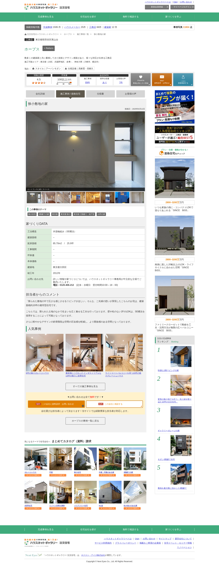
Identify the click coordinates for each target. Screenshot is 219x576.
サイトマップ (165, 538)
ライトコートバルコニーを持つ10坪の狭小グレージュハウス (124, 373)
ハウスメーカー (72, 27)
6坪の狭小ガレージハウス (44, 372)
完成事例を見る (46, 16)
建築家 (107, 27)
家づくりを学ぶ (173, 16)
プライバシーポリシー (125, 543)
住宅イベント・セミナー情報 (178, 543)
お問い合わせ (186, 2)
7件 (121, 82)
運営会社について (183, 538)
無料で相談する (131, 16)
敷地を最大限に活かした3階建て (172, 488)
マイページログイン (182, 7)
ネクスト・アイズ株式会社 (93, 555)
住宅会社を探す (88, 16)
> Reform (48, 48)
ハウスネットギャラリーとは (158, 2)
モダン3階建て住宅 (166, 459)
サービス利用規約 (103, 543)
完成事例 (47, 27)
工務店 (92, 27)
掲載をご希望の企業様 (150, 543)
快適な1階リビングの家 (168, 370)
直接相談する (183, 82)
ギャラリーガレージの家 (169, 430)
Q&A (175, 2)
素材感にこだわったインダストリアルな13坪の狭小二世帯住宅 (84, 373)
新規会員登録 (157, 7)
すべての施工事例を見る (85, 386)
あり (104, 82)
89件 (87, 82)
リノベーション (184, 547)
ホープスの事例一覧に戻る (85, 421)
